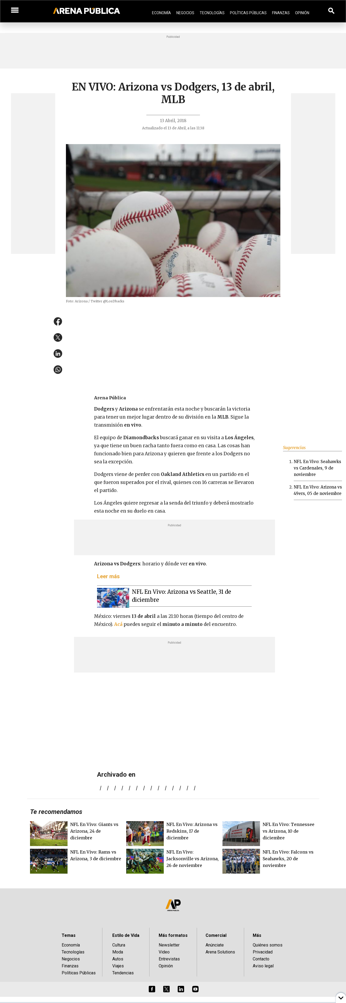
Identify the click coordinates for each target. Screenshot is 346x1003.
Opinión (302, 13)
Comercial (216, 935)
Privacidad (263, 952)
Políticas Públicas (248, 13)
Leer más (108, 576)
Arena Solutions (220, 952)
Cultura (118, 945)
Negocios (185, 13)
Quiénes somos (267, 945)
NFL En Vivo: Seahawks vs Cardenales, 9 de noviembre (317, 468)
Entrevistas (169, 958)
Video (164, 952)
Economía (161, 13)
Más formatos (173, 935)
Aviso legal (263, 965)
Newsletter (169, 945)
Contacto (261, 958)
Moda (117, 952)
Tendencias (123, 972)
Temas (69, 935)
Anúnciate (215, 945)
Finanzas (281, 13)
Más (257, 935)
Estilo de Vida (125, 935)
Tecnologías (212, 13)
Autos (117, 958)
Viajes (118, 965)
